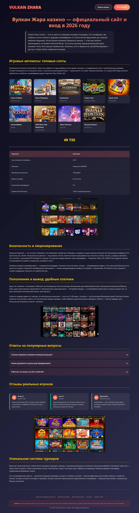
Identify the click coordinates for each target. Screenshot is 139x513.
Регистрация (122, 7)
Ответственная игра (78, 497)
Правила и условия (64, 497)
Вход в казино (103, 7)
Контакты (89, 497)
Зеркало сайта (98, 497)
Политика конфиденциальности (45, 497)
